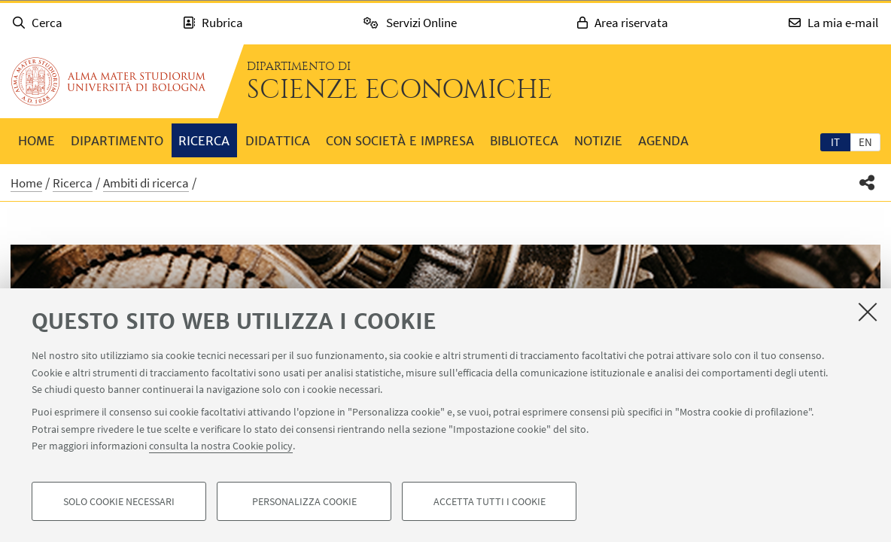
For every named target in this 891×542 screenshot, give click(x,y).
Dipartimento (117, 140)
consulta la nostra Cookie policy (221, 445)
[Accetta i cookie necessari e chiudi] (868, 312)
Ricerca (204, 140)
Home (36, 140)
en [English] (865, 142)
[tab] (835, 141)
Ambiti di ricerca (146, 183)
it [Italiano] (835, 142)
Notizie (598, 140)
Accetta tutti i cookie (489, 501)
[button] (867, 182)
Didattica (277, 140)
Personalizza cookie (304, 501)
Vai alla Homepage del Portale (108, 81)
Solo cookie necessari (119, 501)
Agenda (663, 140)
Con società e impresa (400, 140)
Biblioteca (524, 140)
